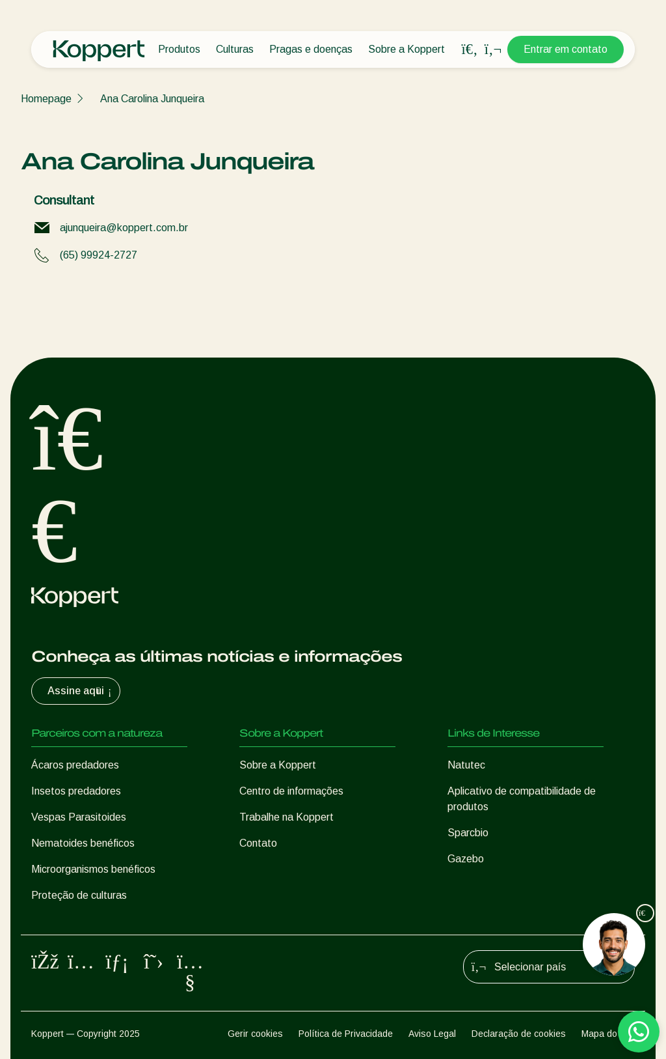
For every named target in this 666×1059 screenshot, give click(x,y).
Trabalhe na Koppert (286, 817)
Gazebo (465, 858)
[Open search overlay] (469, 49)
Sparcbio (467, 832)
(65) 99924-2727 (98, 255)
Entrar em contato (565, 49)
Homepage (46, 98)
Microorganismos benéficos (93, 869)
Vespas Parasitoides (78, 817)
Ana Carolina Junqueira (152, 98)
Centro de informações (291, 791)
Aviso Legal (432, 1033)
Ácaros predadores (75, 764)
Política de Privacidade (346, 1033)
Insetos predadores (76, 791)
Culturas (235, 49)
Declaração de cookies (519, 1033)
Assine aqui (80, 691)
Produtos (179, 49)
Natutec (466, 764)
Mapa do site (608, 1033)
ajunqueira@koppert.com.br (124, 227)
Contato (258, 843)
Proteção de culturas (79, 895)
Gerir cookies (255, 1033)
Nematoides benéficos (83, 843)
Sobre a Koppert (406, 49)
